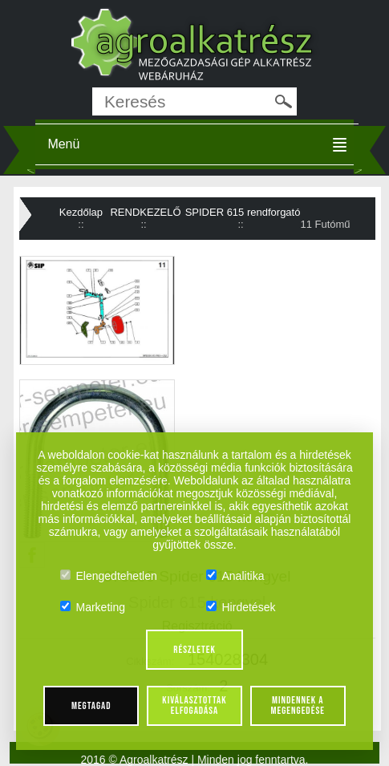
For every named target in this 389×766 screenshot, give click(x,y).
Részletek (194, 649)
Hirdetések (241, 607)
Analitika (235, 575)
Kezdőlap (81, 212)
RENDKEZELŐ (145, 212)
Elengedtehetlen (108, 575)
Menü (63, 144)
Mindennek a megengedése (298, 705)
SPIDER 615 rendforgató (243, 212)
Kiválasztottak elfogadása (194, 705)
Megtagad (91, 705)
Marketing (92, 607)
